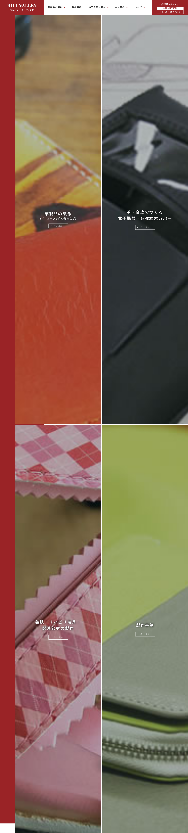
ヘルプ (138, 7)
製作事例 (77, 7)
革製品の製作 (55, 7)
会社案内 (120, 7)
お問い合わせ (170, 8)
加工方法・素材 (97, 7)
